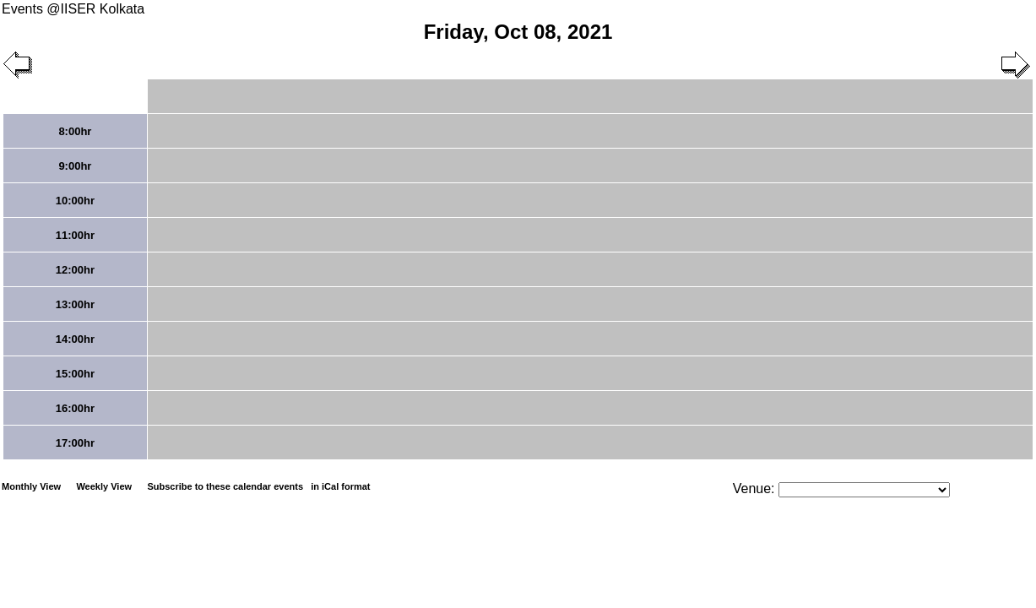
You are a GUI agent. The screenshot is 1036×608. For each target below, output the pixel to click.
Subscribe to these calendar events (259, 486)
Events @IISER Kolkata (73, 9)
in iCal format (340, 486)
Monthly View (31, 486)
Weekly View (104, 486)
